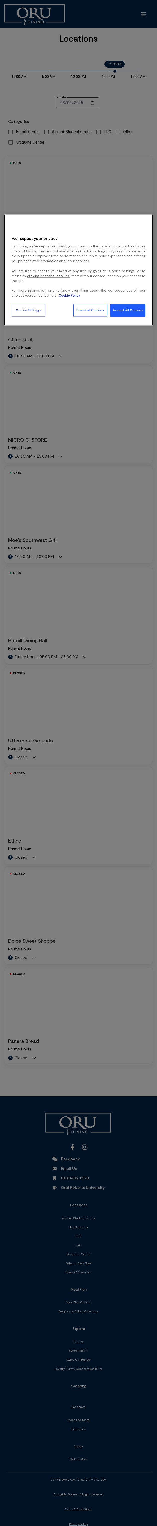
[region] (78, 270)
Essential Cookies (90, 310)
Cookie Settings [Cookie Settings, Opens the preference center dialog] (28, 310)
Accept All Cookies (128, 310)
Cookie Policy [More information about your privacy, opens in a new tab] (69, 295)
